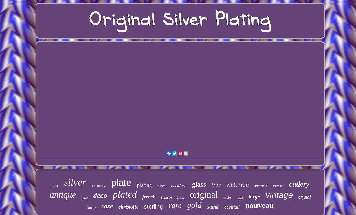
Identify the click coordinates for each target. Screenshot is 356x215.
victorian (237, 184)
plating (144, 185)
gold (194, 205)
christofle (128, 207)
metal (240, 198)
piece (161, 186)
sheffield (260, 186)
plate (121, 183)
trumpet (278, 186)
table (227, 197)
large (254, 197)
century (99, 185)
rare (175, 205)
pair (54, 186)
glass (199, 184)
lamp (91, 207)
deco (100, 195)
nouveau (259, 205)
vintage (279, 195)
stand (213, 207)
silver (75, 182)
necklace (178, 185)
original (204, 194)
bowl (84, 198)
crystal (304, 197)
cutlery (299, 184)
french (148, 197)
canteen (166, 198)
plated (125, 194)
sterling (153, 206)
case (107, 206)
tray (216, 185)
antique (63, 195)
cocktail (232, 207)
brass (180, 198)
